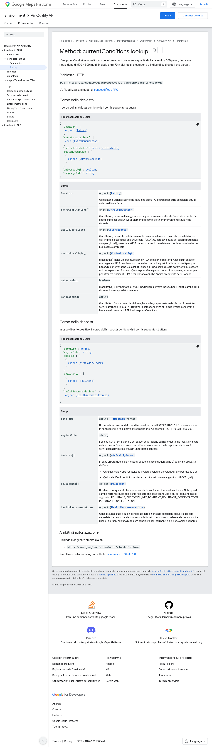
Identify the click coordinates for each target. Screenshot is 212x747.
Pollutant (86, 380)
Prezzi (103, 4)
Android (110, 663)
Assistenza (165, 675)
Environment (14, 15)
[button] (23, 50)
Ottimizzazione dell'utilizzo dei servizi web (76, 681)
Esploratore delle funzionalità (68, 669)
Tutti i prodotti (60, 726)
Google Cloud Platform (65, 721)
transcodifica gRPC (106, 89)
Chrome (56, 709)
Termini (56, 741)
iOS (108, 669)
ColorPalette (109, 148)
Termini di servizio (169, 681)
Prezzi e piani (166, 663)
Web (108, 675)
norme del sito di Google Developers (171, 574)
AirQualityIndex (91, 363)
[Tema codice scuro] (198, 124)
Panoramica (70, 4)
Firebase (57, 715)
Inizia (167, 15)
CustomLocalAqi (90, 159)
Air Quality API (42, 15)
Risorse (44, 23)
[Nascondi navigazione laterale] (43, 740)
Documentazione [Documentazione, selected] (124, 4)
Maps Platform (31, 4)
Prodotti (88, 4)
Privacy (68, 741)
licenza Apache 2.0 (108, 574)
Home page (66, 40)
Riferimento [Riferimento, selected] (25, 23)
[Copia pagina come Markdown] (154, 50)
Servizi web (112, 681)
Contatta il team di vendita (173, 669)
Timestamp (118, 418)
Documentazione (126, 40)
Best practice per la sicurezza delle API (74, 675)
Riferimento (182, 40)
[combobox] (149, 4)
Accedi (203, 4)
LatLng (81, 130)
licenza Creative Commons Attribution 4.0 (173, 571)
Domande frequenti (63, 663)
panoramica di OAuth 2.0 (121, 554)
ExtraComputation (85, 141)
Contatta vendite (193, 15)
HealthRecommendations (92, 395)
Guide (8, 23)
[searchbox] (24, 34)
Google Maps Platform (101, 40)
